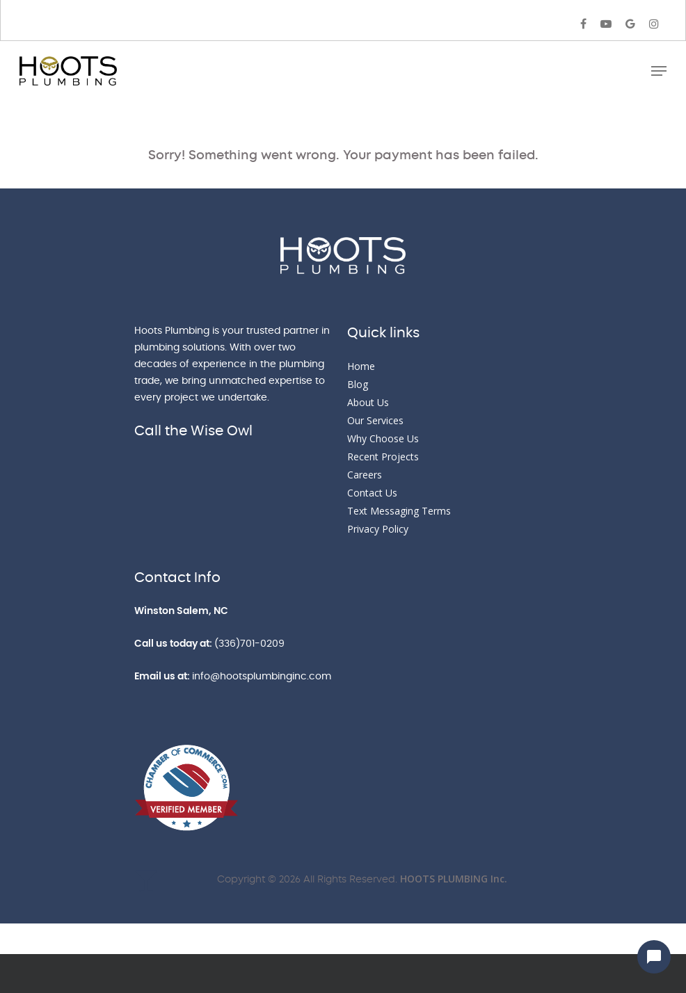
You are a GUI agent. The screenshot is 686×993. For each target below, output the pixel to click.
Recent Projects (383, 456)
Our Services (375, 420)
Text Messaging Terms (399, 510)
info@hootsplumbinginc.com (261, 676)
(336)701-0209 (249, 644)
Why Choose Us (383, 438)
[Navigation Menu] (659, 71)
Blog (357, 384)
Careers (364, 474)
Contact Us (372, 492)
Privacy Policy (377, 528)
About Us (368, 402)
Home (361, 366)
